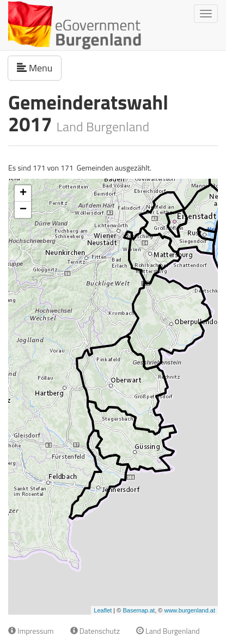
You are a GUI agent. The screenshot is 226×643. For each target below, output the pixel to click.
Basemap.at (139, 610)
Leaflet (103, 610)
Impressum (31, 630)
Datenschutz (95, 630)
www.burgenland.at (189, 610)
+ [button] (23, 193)
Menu (39, 67)
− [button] (23, 210)
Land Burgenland (168, 630)
